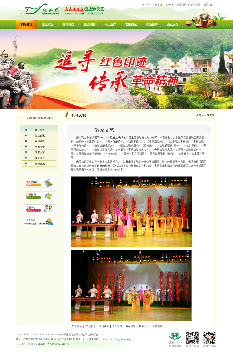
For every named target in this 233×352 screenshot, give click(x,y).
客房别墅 (40, 141)
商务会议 (40, 158)
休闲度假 (209, 115)
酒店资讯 (40, 135)
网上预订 (110, 24)
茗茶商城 (131, 24)
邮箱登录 (104, 326)
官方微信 (77, 326)
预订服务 (40, 130)
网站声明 (130, 326)
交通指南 (151, 24)
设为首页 (208, 4)
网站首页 (26, 24)
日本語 (158, 4)
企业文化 (172, 24)
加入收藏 (195, 4)
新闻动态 (68, 24)
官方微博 (90, 326)
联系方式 (182, 4)
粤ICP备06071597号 (58, 343)
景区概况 (47, 24)
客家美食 (40, 146)
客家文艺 (40, 152)
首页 (198, 115)
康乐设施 (40, 163)
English (147, 4)
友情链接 (157, 326)
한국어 (169, 4)
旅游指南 (89, 24)
